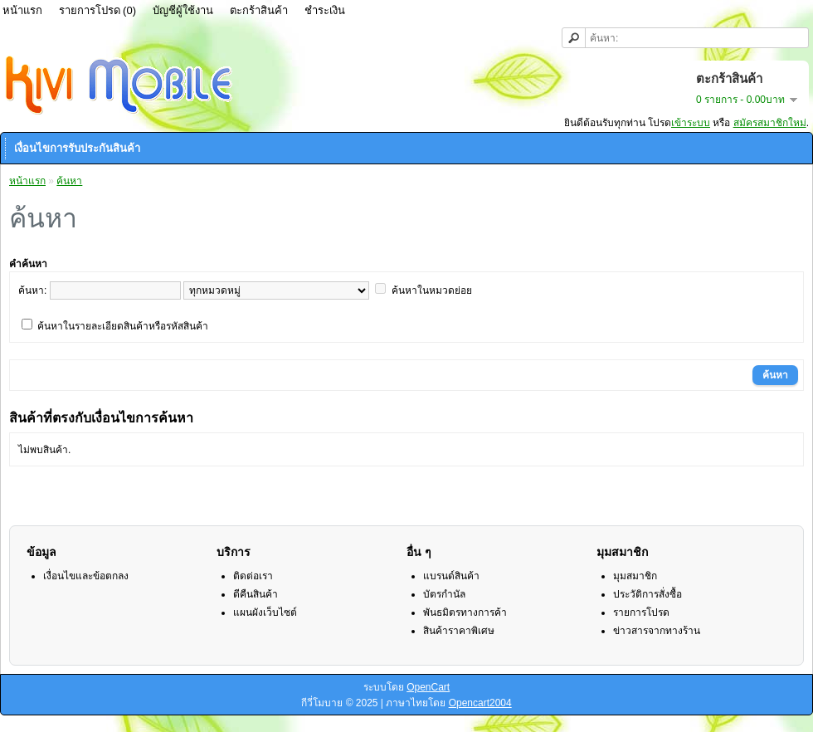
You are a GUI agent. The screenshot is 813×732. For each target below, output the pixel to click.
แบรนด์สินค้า (451, 576)
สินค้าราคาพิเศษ (458, 631)
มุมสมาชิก (635, 576)
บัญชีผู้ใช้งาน (183, 10)
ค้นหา (69, 181)
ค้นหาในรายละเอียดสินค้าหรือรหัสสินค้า (122, 326)
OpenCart (428, 687)
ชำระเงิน (324, 10)
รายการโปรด (641, 612)
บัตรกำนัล (444, 594)
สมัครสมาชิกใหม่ (769, 123)
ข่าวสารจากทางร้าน (656, 631)
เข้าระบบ (690, 123)
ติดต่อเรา (253, 576)
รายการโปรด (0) (98, 10)
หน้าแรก (27, 181)
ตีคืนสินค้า (255, 594)
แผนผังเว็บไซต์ (265, 612)
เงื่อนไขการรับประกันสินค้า (77, 148)
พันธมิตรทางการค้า (465, 612)
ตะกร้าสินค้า (259, 10)
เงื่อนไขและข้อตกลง (86, 576)
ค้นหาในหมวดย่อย (432, 290)
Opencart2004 (480, 703)
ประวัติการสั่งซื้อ (647, 594)
